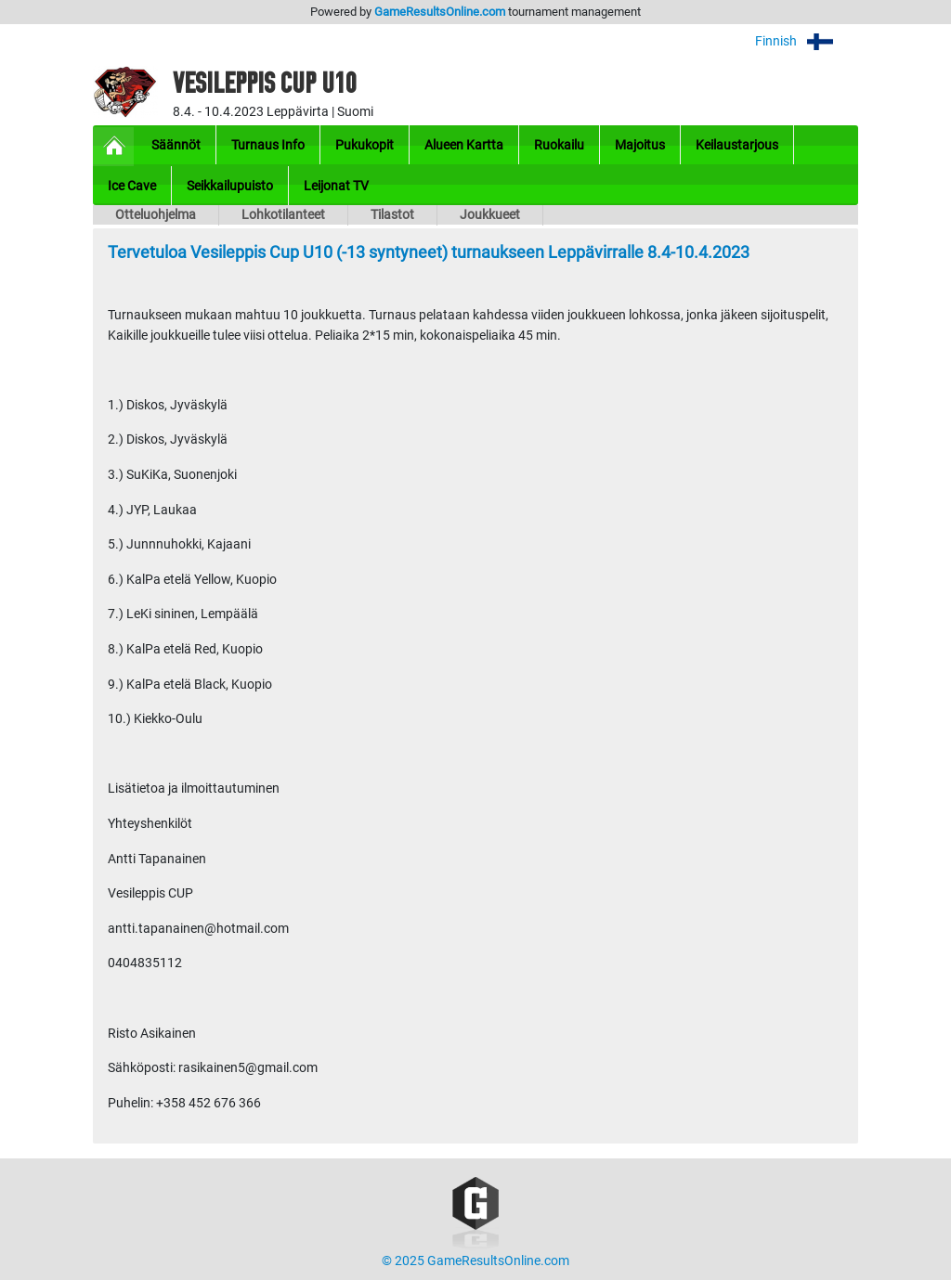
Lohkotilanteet (283, 215)
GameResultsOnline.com (439, 12)
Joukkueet (490, 215)
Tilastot (392, 215)
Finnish (806, 41)
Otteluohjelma (155, 215)
